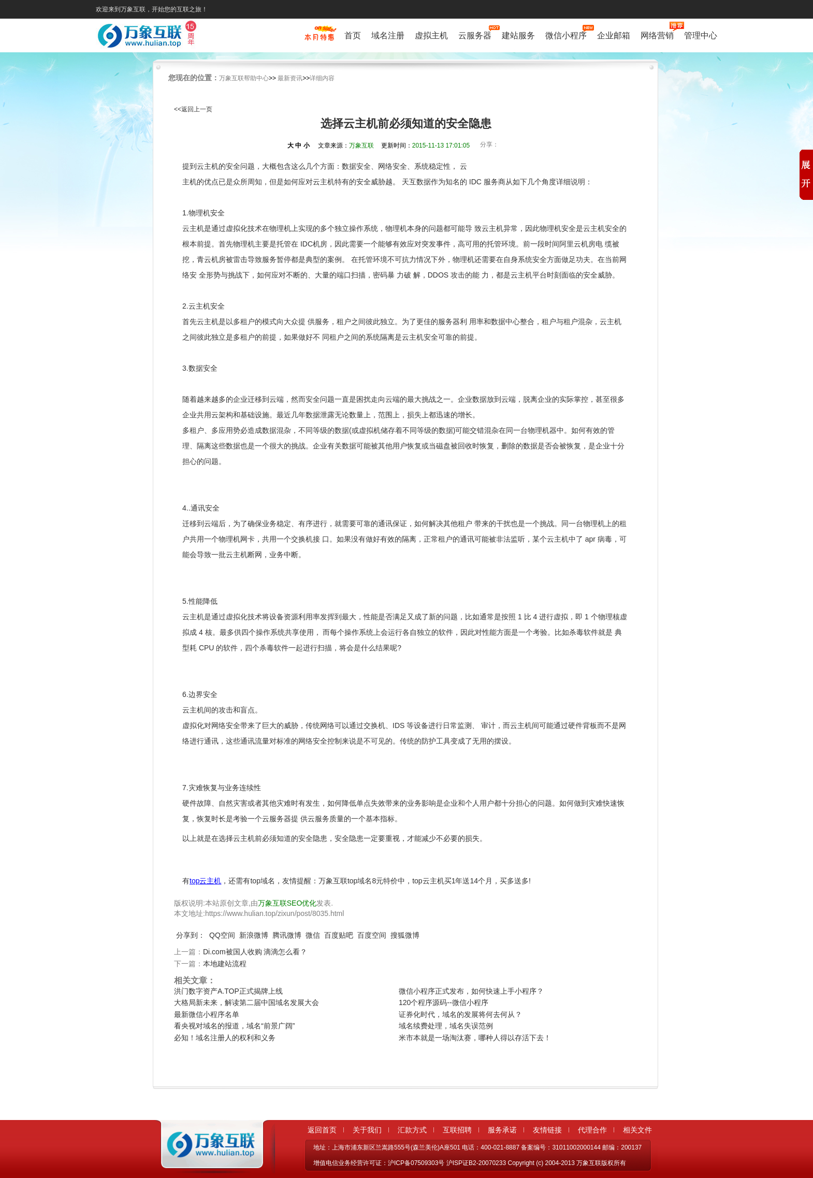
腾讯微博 (286, 935)
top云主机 (205, 881)
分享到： (190, 935)
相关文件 (637, 1130)
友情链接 (547, 1130)
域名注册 (387, 35)
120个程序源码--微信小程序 (443, 1002)
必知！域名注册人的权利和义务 (224, 1038)
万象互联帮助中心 (244, 78)
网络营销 (657, 34)
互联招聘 (457, 1130)
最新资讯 (290, 78)
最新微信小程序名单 (206, 1014)
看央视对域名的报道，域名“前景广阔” (234, 1026)
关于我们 (367, 1130)
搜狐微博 (404, 935)
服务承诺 (502, 1130)
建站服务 (518, 35)
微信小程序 (566, 34)
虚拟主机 (431, 35)
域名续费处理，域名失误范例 (446, 1026)
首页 (352, 35)
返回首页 (322, 1130)
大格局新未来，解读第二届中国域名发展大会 (246, 1002)
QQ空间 (222, 935)
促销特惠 (319, 38)
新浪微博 (253, 935)
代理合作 (592, 1130)
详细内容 (322, 78)
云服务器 (474, 34)
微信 (313, 935)
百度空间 (371, 935)
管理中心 (700, 35)
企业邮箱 (613, 35)
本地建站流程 (224, 963)
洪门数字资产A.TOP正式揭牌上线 (228, 991)
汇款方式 (412, 1130)
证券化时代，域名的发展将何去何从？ (460, 1014)
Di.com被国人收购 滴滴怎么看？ (255, 952)
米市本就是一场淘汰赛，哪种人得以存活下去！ (475, 1038)
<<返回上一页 (193, 109)
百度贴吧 (338, 935)
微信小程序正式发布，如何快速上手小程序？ (471, 991)
